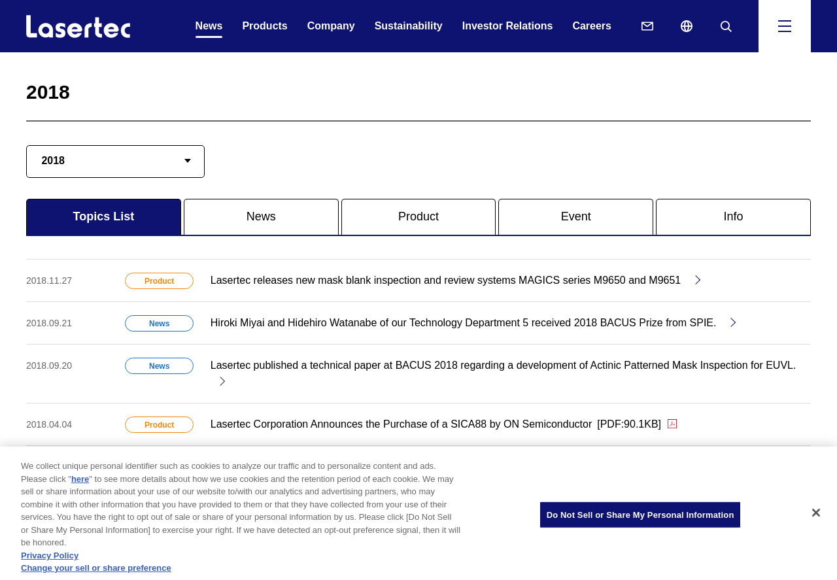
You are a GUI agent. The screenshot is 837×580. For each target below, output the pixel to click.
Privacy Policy (49, 559)
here (80, 482)
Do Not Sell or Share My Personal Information (640, 518)
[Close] (816, 516)
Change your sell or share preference (96, 572)
